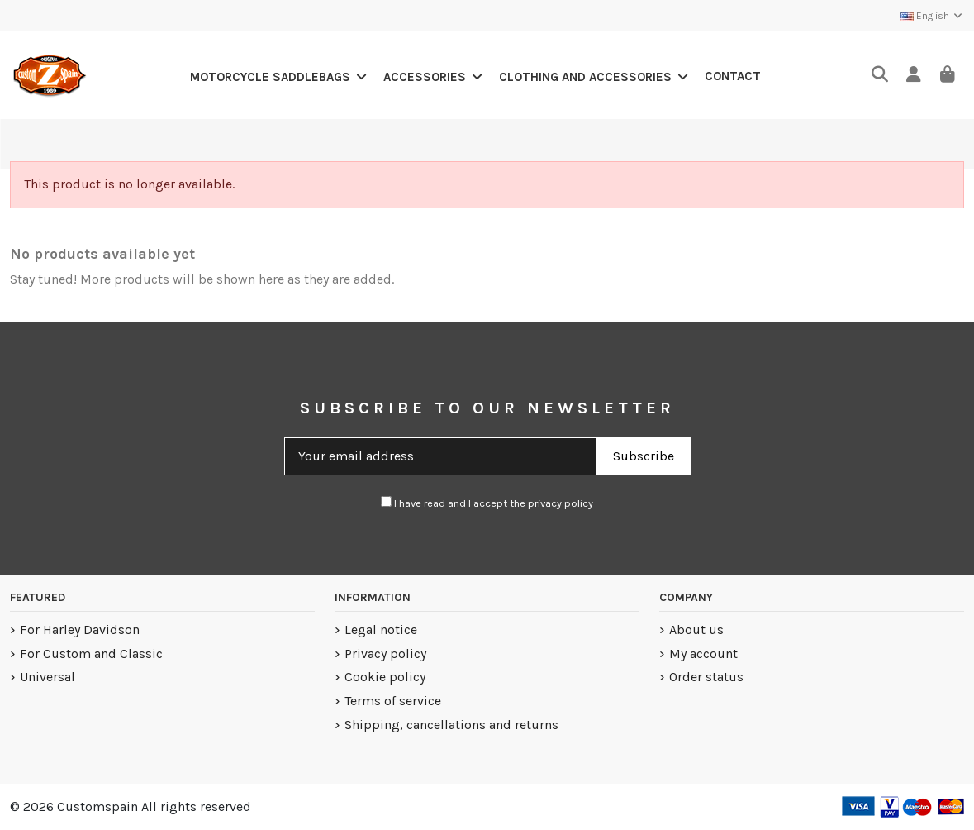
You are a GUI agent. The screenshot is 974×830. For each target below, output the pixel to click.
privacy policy (560, 503)
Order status (706, 677)
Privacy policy (385, 653)
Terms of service (392, 700)
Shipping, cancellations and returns (451, 724)
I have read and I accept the (487, 502)
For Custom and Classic (91, 653)
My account (703, 653)
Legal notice (380, 629)
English (932, 15)
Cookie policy (384, 677)
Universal (47, 677)
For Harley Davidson (80, 629)
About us (696, 629)
